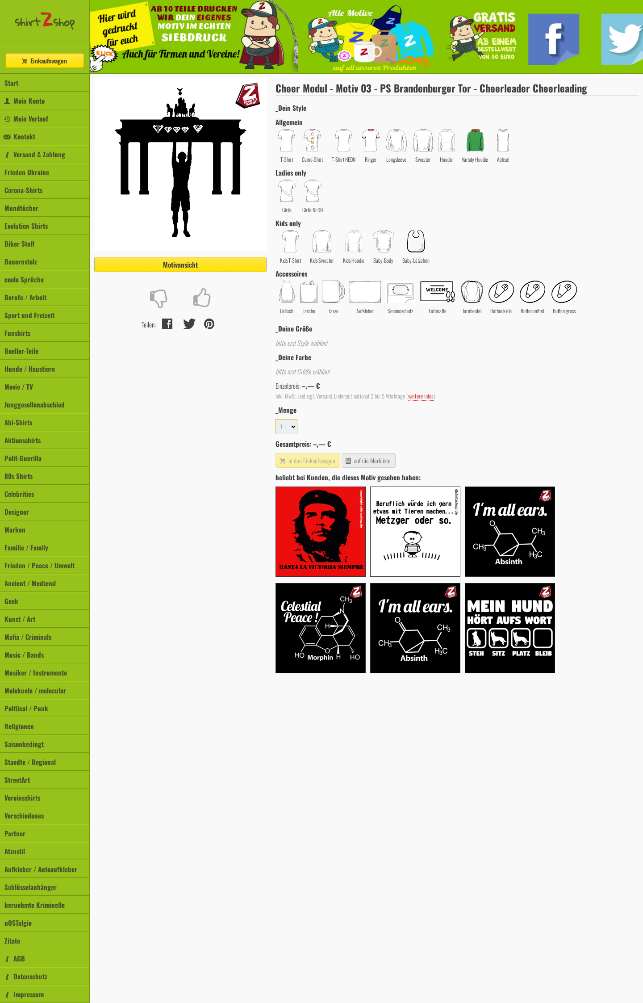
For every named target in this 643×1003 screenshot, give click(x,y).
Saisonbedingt (24, 744)
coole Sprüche (24, 279)
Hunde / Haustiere (29, 369)
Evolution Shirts (26, 226)
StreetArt (17, 780)
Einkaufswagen (43, 60)
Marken (14, 529)
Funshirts (17, 333)
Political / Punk (26, 708)
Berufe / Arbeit (25, 297)
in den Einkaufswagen (306, 460)
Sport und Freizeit (29, 315)
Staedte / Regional (30, 762)
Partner (14, 833)
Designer (16, 511)
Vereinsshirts (22, 797)
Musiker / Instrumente (35, 672)
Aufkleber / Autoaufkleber (40, 869)
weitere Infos (421, 396)
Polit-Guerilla (23, 458)
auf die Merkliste (367, 460)
